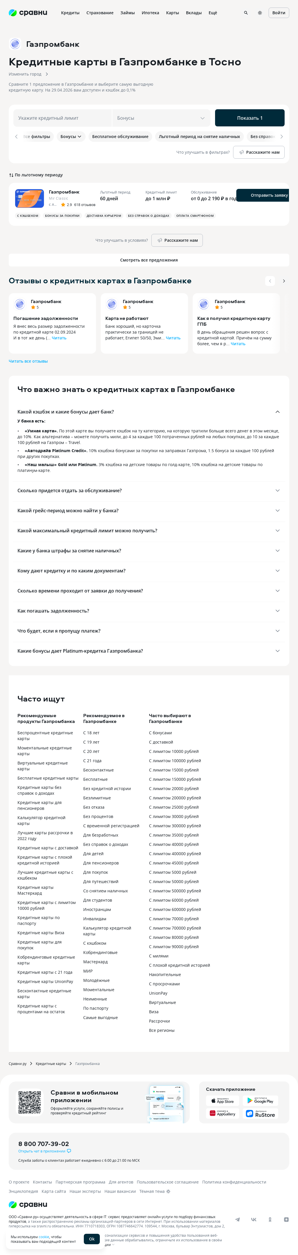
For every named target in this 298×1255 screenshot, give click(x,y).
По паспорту (95, 1007)
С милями (158, 954)
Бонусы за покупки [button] (62, 214)
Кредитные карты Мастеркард (35, 889)
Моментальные (98, 988)
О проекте (19, 1181)
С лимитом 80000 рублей (174, 936)
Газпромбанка (87, 1062)
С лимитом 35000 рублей (174, 834)
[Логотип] (28, 1203)
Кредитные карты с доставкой (47, 846)
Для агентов (121, 1181)
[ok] (270, 1218)
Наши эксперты (85, 1190)
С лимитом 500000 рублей (175, 889)
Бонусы (71, 136)
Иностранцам (97, 908)
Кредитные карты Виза (40, 931)
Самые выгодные (100, 1016)
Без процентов (98, 815)
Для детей (93, 852)
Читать (59, 336)
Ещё (213, 12)
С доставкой (161, 741)
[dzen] (286, 1218)
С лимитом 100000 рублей (175, 759)
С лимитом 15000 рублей (174, 768)
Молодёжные (96, 979)
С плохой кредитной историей (179, 964)
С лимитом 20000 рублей (174, 787)
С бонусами (160, 731)
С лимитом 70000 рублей (174, 917)
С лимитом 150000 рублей (175, 778)
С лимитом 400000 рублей (175, 852)
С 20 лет (91, 750)
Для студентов (97, 899)
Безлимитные (97, 796)
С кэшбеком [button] (27, 214)
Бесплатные (95, 778)
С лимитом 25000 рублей (174, 806)
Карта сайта (54, 1190)
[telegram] (237, 1218)
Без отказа (93, 806)
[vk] (254, 1218)
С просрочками (164, 982)
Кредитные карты (51, 1062)
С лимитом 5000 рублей (172, 871)
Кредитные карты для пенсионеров (39, 804)
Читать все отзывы (28, 360)
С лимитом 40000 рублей (174, 843)
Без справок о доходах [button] (148, 214)
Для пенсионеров (101, 861)
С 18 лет (91, 731)
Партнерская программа (80, 1181)
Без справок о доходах (105, 843)
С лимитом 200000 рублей (175, 796)
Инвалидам (94, 917)
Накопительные (165, 973)
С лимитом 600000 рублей (175, 908)
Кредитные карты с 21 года (44, 971)
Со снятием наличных (105, 889)
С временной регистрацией (111, 824)
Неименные (95, 997)
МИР (88, 970)
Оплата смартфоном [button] (195, 214)
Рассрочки (159, 1020)
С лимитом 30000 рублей (174, 815)
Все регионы (162, 1029)
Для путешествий (100, 880)
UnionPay (158, 992)
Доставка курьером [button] (104, 214)
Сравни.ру (17, 1062)
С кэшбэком (94, 942)
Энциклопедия (23, 1190)
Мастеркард (95, 960)
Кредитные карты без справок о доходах (39, 789)
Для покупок (95, 871)
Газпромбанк (46, 300)
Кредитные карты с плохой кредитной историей (44, 858)
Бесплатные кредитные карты (48, 777)
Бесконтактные (98, 768)
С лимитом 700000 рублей (175, 927)
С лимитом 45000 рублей (174, 861)
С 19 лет (91, 741)
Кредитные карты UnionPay (45, 980)
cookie (44, 1236)
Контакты (42, 1181)
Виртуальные (162, 1001)
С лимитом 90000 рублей (174, 945)
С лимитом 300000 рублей (175, 824)
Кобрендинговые (100, 951)
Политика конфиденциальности (234, 1181)
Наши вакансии (120, 1190)
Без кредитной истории (107, 787)
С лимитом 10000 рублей (174, 750)
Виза (154, 1010)
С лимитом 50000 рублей (174, 880)
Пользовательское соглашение (168, 1181)
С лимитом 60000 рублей (174, 899)
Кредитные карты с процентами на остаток (41, 1007)
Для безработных (100, 834)
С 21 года (92, 759)
